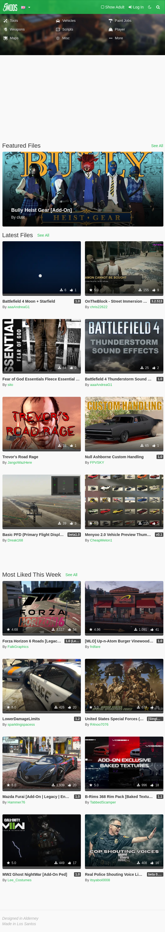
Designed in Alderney (20, 918)
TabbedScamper (103, 802)
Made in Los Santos (19, 924)
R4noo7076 (99, 724)
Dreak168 (15, 540)
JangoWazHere (20, 462)
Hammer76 (16, 802)
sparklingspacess (21, 724)
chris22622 (99, 307)
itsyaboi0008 (100, 880)
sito (10, 385)
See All (157, 146)
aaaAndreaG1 (19, 307)
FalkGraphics (18, 647)
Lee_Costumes (19, 880)
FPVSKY (97, 462)
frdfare (95, 647)
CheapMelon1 (101, 540)
